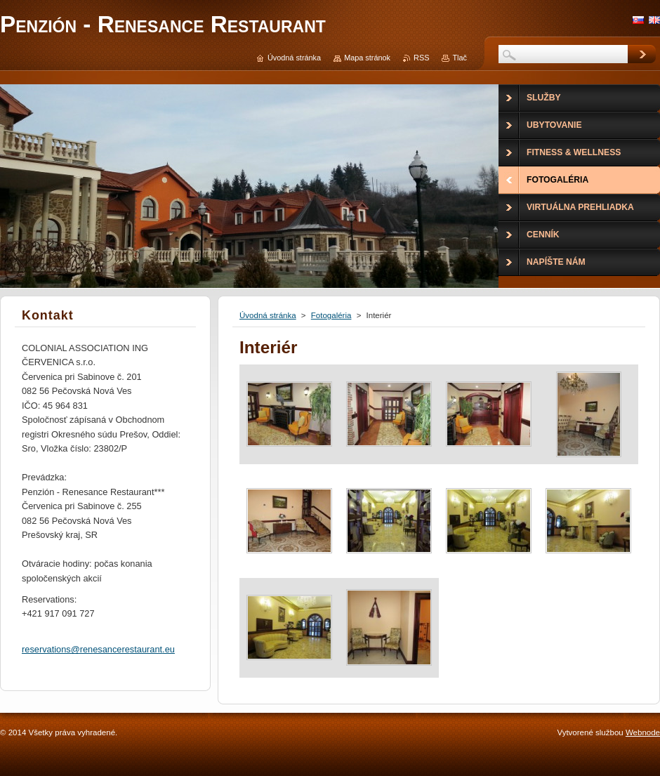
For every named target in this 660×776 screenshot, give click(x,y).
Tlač (459, 57)
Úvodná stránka (267, 315)
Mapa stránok (367, 57)
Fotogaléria (331, 315)
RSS (421, 57)
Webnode (643, 732)
